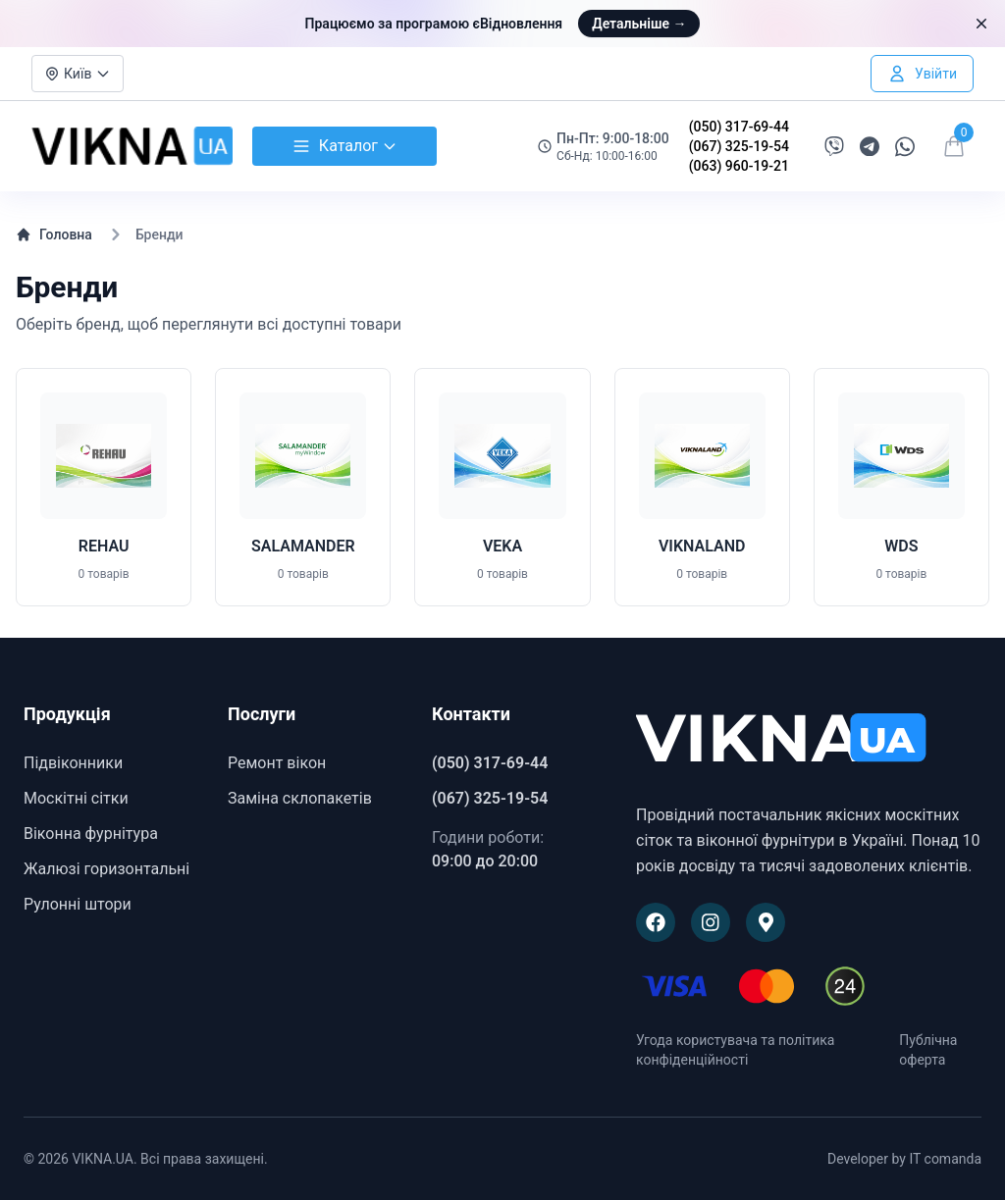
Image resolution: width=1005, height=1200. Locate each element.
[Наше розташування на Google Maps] (765, 922)
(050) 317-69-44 (739, 126)
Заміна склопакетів (300, 798)
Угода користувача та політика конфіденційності (735, 1050)
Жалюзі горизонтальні (106, 869)
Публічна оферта (928, 1050)
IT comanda (945, 1159)
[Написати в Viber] (834, 146)
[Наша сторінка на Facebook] (655, 922)
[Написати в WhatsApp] (905, 146)
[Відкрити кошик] (954, 146)
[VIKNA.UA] (808, 740)
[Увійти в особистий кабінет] (922, 73)
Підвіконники (73, 763)
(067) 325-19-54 (739, 146)
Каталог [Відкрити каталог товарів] (344, 146)
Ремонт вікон (277, 763)
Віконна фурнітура (91, 833)
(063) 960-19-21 (739, 166)
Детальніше (639, 23)
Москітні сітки (76, 798)
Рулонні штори (78, 904)
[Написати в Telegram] (869, 146)
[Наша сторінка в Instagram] (710, 922)
